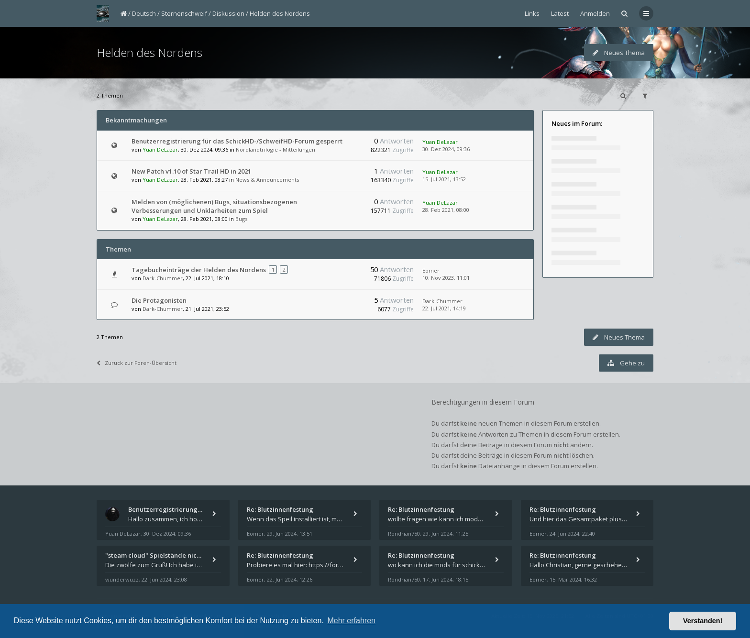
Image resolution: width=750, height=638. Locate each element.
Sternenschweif (184, 13)
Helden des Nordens (280, 13)
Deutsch (144, 13)
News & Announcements (267, 179)
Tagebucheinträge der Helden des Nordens (199, 269)
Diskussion (228, 13)
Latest (560, 13)
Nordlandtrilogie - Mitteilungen (275, 149)
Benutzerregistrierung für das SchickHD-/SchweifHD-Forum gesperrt (237, 141)
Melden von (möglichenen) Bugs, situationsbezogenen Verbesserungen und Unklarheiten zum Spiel (214, 206)
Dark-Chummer (163, 278)
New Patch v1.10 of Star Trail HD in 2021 (191, 171)
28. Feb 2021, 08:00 (445, 209)
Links (532, 13)
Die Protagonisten (159, 300)
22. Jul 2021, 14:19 (444, 308)
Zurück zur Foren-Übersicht (136, 362)
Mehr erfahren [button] (351, 620)
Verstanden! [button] (702, 621)
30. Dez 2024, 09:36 (446, 149)
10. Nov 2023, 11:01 (446, 277)
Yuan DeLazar (160, 149)
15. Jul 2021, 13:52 (444, 179)
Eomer (431, 270)
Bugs (241, 218)
